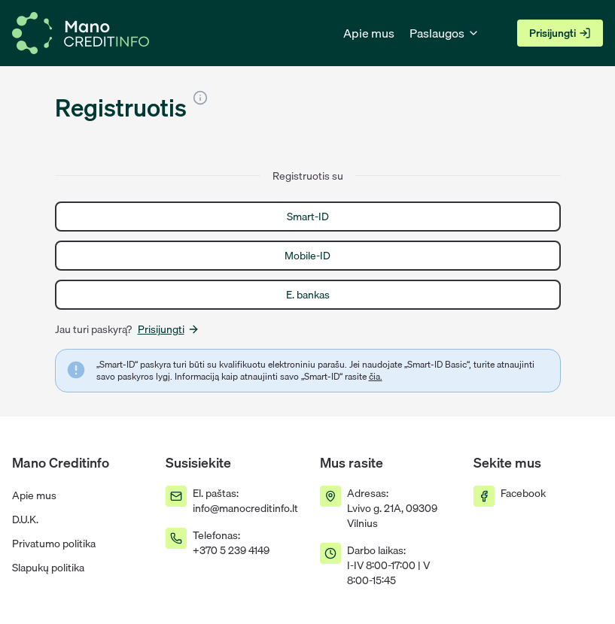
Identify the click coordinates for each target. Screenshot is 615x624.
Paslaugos (444, 33)
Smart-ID (308, 216)
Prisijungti (560, 33)
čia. (375, 376)
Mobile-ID (307, 255)
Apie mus (368, 33)
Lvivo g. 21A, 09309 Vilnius (392, 516)
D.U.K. (25, 519)
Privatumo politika (54, 543)
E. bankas (308, 294)
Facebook (523, 493)
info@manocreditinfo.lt (245, 508)
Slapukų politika (48, 567)
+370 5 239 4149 (231, 550)
